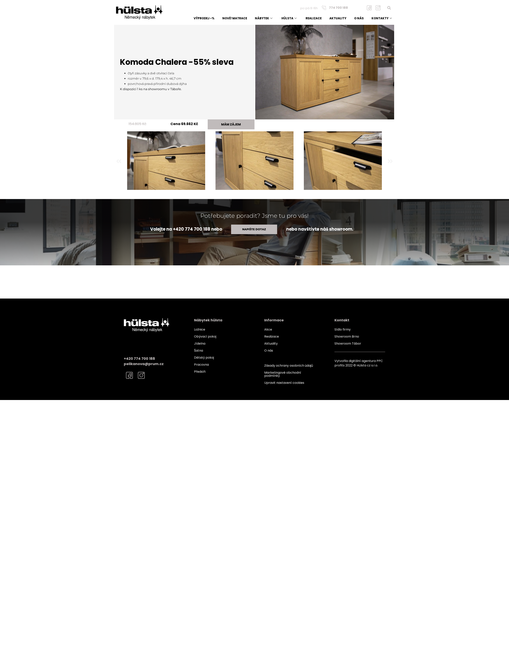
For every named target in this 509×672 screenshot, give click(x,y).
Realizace (314, 18)
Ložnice (199, 329)
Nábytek (263, 18)
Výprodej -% (204, 18)
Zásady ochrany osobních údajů (288, 365)
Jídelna (199, 343)
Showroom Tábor (347, 343)
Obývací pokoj (205, 336)
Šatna (198, 350)
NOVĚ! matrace (234, 18)
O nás (359, 18)
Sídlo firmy (342, 329)
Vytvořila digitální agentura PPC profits (358, 363)
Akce (268, 329)
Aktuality (337, 18)
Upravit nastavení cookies (284, 382)
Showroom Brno (346, 336)
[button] (389, 7)
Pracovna (201, 364)
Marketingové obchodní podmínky (282, 374)
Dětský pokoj (204, 357)
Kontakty (382, 18)
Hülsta (289, 18)
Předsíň (200, 371)
